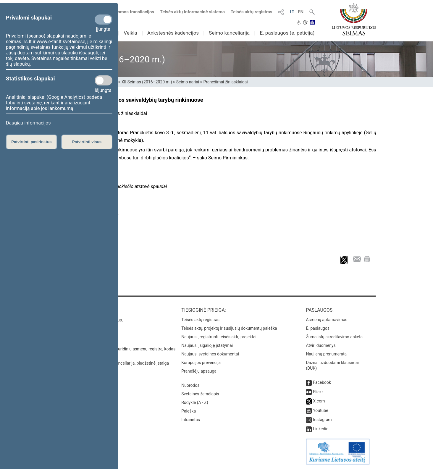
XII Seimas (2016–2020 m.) (147, 82)
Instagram (322, 419)
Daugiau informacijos (28, 123)
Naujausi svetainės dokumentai (210, 354)
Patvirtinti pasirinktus (31, 142)
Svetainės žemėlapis (200, 394)
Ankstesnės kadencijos (173, 33)
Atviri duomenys (320, 345)
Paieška (188, 411)
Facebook (322, 382)
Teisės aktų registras (251, 11)
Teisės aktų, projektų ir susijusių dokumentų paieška (229, 328)
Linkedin (320, 428)
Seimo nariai (187, 82)
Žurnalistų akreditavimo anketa (334, 336)
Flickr (318, 391)
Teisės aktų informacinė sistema (192, 11)
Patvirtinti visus (86, 142)
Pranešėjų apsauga (199, 371)
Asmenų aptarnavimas (326, 319)
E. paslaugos (317, 328)
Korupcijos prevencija (201, 362)
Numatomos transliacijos (125, 11)
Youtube (320, 410)
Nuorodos (190, 385)
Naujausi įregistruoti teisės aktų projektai (218, 336)
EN (300, 11)
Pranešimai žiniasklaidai (225, 82)
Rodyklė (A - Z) (194, 402)
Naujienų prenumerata (326, 354)
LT (292, 11)
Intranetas (190, 419)
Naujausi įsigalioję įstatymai (207, 345)
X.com (319, 401)
